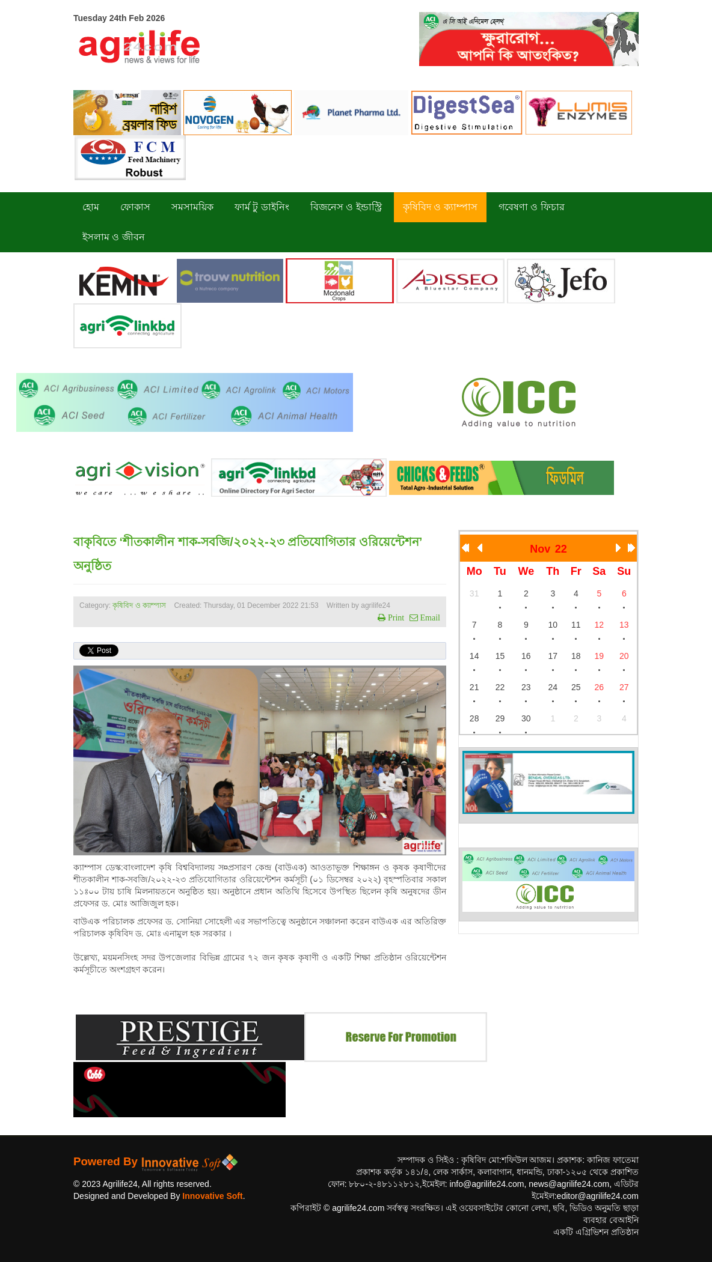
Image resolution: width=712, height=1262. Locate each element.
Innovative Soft (212, 1196)
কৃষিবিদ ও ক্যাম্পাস (139, 605)
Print (394, 617)
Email (429, 617)
